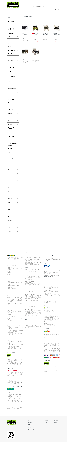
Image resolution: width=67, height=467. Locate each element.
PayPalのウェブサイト (48, 297)
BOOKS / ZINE (11, 35)
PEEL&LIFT (10, 45)
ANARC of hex (11, 128)
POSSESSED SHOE (11, 97)
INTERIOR (10, 231)
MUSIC (9, 248)
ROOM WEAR (11, 215)
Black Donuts (10, 124)
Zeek (9, 167)
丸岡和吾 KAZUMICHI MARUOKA (10, 158)
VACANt (9, 68)
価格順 (54, 21)
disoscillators (10, 65)
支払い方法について (34, 446)
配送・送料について (34, 443)
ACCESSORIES (11, 200)
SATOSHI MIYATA (12, 120)
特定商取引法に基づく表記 (35, 448)
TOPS (9, 177)
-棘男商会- (10, 49)
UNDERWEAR (12, 12)
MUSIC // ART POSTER (11, 140)
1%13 (9, 132)
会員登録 (56, 443)
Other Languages (57, 6)
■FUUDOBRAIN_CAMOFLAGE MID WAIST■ (25, 58)
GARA (9, 42)
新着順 (57, 21)
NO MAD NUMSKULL (10, 53)
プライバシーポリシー (35, 450)
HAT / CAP (10, 196)
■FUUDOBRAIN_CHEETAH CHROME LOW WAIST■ (46, 34)
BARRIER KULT (11, 72)
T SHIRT (10, 189)
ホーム (8, 12)
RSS (46, 443)
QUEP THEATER (11, 117)
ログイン (43, 6)
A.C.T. (9, 102)
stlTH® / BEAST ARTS (11, 92)
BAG (9, 192)
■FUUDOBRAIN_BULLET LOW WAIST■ (56, 34)
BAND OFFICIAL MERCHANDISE (11, 21)
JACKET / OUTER (12, 181)
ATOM (48, 443)
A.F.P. (9, 87)
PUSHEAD (10, 136)
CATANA (10, 38)
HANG (9, 24)
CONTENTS (43, 10)
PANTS (9, 185)
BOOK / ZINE (11, 238)
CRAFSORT (10, 163)
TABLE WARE (11, 223)
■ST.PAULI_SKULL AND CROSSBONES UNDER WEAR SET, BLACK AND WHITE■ (25, 36)
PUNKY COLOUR (12, 106)
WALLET (10, 208)
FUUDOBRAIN (11, 58)
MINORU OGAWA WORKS (12, 82)
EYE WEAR (10, 204)
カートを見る (57, 446)
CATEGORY (24, 10)
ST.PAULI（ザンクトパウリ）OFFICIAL (12, 30)
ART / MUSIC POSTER (11, 243)
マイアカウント (32, 6)
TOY (9, 235)
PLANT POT (10, 227)
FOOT (9, 219)
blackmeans (10, 61)
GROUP (33, 10)
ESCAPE (10, 152)
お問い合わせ (57, 448)
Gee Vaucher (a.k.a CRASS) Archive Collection (12, 111)
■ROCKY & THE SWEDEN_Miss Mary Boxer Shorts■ (35, 34)
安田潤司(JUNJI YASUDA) (11, 77)
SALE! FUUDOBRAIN (11, 145)
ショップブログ (47, 441)
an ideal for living (11, 148)
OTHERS (10, 251)
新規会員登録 (38, 6)
